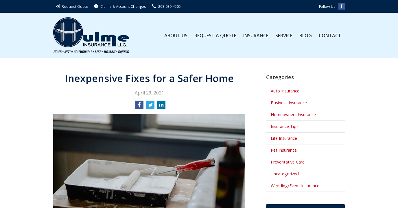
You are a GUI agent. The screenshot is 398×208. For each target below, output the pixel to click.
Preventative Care (288, 162)
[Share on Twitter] (150, 106)
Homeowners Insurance (293, 114)
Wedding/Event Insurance (295, 185)
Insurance (255, 35)
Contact (330, 35)
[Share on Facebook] (139, 106)
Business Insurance (289, 102)
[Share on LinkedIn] (161, 106)
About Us (175, 35)
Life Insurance (284, 138)
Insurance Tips (284, 126)
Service (283, 35)
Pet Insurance (284, 150)
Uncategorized (285, 174)
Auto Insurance (285, 91)
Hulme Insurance (91, 35)
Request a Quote (215, 35)
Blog (305, 35)
